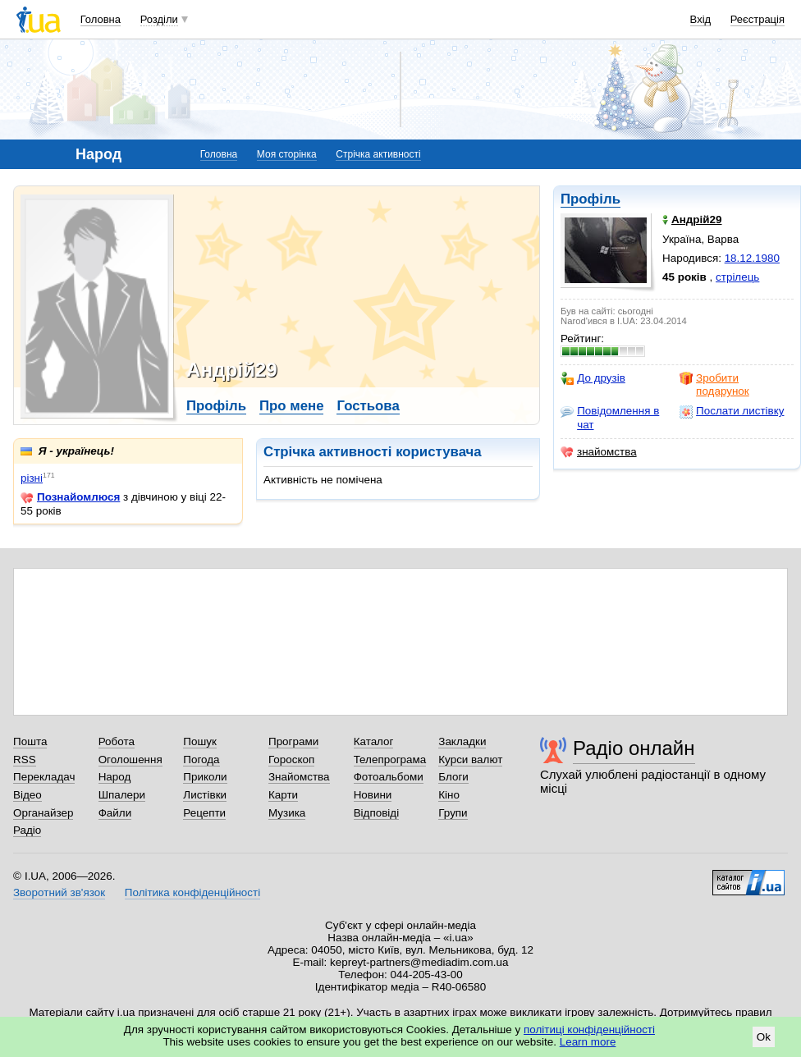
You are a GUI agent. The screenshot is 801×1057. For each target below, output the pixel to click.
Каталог (374, 741)
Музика (286, 813)
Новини (373, 795)
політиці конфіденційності (589, 1029)
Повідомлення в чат (610, 417)
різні (32, 478)
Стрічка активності (378, 154)
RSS (24, 759)
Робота (116, 741)
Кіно (449, 795)
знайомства (599, 452)
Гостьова (367, 406)
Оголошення (130, 759)
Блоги (453, 777)
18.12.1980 (752, 258)
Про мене (291, 406)
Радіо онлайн (634, 748)
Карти (283, 795)
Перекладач (44, 777)
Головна (100, 19)
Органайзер (43, 813)
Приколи (205, 777)
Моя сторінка (287, 154)
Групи (452, 813)
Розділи (159, 19)
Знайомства (299, 777)
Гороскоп (291, 759)
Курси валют (470, 759)
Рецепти (204, 813)
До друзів (593, 378)
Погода (201, 759)
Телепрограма (390, 759)
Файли (115, 813)
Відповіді (377, 813)
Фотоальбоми (388, 777)
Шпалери (121, 795)
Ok (764, 1037)
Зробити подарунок (714, 384)
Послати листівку (732, 411)
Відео (27, 795)
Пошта (30, 741)
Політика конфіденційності (192, 892)
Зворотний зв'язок (59, 892)
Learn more (588, 1042)
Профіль (590, 199)
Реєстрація (757, 19)
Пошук (200, 741)
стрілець (737, 277)
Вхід (701, 19)
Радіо (27, 830)
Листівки (205, 795)
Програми (293, 741)
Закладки (462, 741)
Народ (114, 777)
